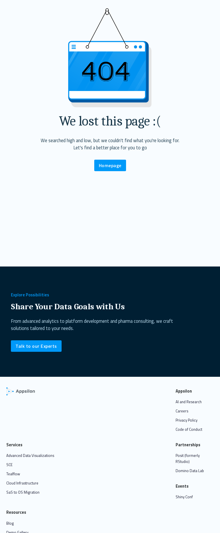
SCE (9, 465)
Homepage (110, 165)
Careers (182, 411)
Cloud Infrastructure (22, 483)
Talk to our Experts (36, 346)
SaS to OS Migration (23, 492)
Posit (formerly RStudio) (188, 458)
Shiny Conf (184, 497)
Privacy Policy (186, 420)
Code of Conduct (189, 429)
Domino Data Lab (190, 471)
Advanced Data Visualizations (30, 455)
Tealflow (13, 474)
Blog (10, 523)
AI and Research (189, 402)
